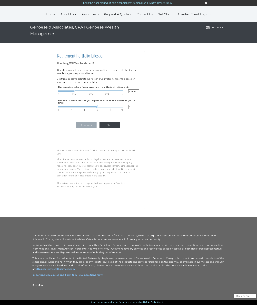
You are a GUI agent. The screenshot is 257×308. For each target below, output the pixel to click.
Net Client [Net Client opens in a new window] (165, 14)
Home (50, 14)
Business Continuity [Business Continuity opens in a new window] (91, 274)
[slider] (90, 91)
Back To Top (244, 296)
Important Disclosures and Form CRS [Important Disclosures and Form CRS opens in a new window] (54, 274)
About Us (67, 14)
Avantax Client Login (193, 14)
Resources (89, 14)
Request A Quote (116, 14)
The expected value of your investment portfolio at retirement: (93, 87)
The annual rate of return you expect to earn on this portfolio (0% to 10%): (96, 102)
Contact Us (145, 14)
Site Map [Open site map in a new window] (37, 285)
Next (110, 125)
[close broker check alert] (206, 3)
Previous (86, 125)
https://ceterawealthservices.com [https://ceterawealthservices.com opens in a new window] (55, 269)
